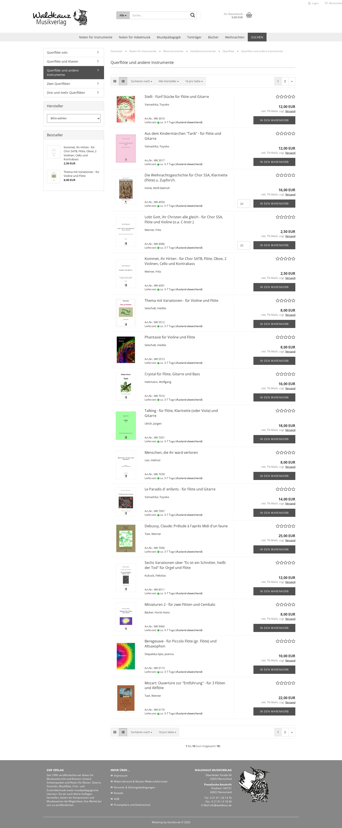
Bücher (213, 37)
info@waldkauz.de (221, 805)
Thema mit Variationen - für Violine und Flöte (181, 300)
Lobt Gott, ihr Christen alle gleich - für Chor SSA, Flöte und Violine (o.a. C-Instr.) (184, 219)
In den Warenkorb (274, 120)
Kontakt (118, 793)
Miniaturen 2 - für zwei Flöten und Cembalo (180, 604)
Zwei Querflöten (58, 84)
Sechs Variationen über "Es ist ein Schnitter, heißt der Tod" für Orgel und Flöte (185, 565)
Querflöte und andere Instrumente (63, 72)
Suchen (257, 37)
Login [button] (313, 3)
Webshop (157, 822)
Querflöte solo (57, 52)
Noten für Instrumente (95, 37)
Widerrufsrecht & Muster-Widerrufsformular (141, 781)
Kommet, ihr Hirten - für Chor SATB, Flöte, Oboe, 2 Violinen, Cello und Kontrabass (185, 261)
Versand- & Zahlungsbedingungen (134, 787)
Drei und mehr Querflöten (66, 92)
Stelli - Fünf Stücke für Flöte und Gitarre (177, 96)
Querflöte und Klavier (62, 61)
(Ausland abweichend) (189, 122)
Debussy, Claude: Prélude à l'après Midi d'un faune (186, 526)
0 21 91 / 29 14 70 (221, 798)
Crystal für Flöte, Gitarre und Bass (172, 374)
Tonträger (194, 37)
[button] (115, 81)
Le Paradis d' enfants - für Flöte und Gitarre (180, 489)
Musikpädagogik (169, 37)
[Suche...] (123, 15)
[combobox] (141, 81)
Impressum (121, 775)
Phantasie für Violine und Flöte (170, 337)
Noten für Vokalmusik (134, 37)
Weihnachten (235, 37)
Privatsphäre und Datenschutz (132, 805)
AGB (116, 799)
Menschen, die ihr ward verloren (171, 452)
